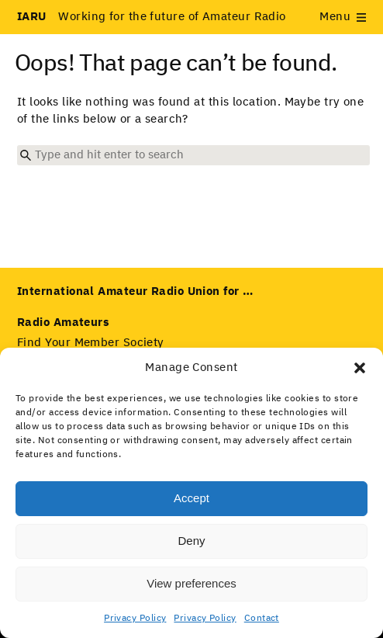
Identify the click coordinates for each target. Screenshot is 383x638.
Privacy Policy (135, 618)
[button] (359, 368)
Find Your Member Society (90, 342)
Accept (191, 498)
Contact (261, 618)
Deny (191, 540)
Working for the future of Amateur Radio (151, 17)
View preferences (191, 583)
